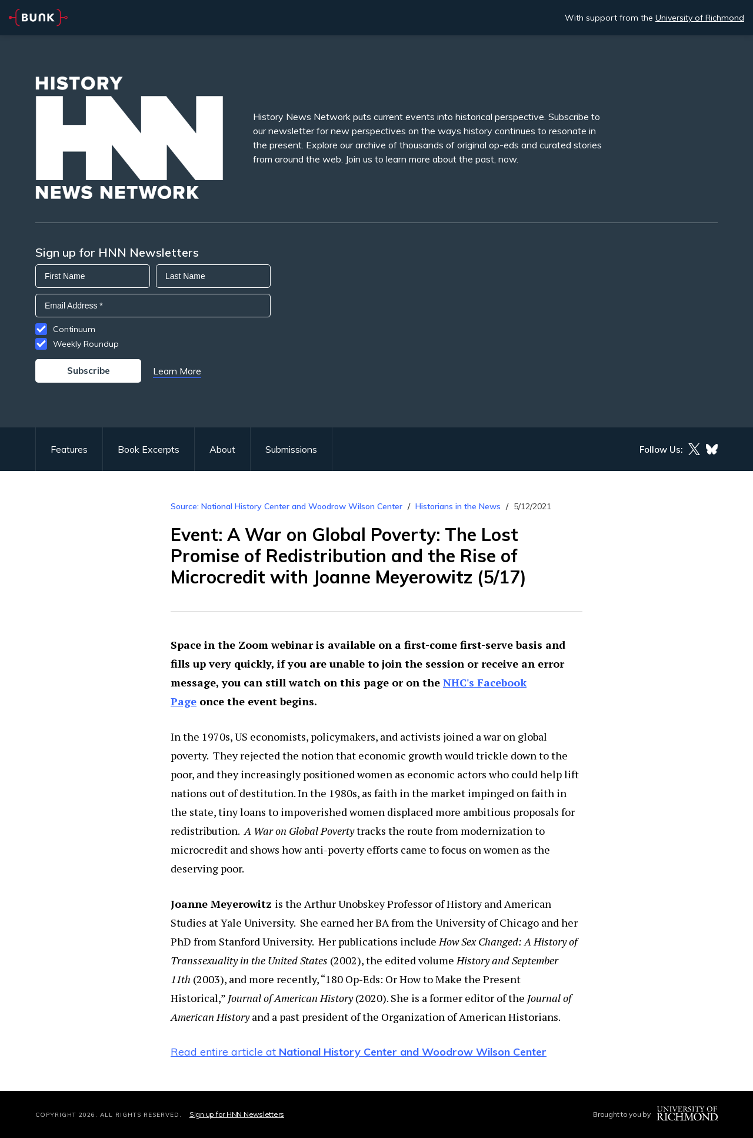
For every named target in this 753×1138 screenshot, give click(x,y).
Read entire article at (359, 1052)
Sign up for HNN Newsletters (236, 1114)
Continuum (74, 329)
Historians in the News (458, 506)
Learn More (177, 371)
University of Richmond (699, 17)
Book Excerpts (148, 449)
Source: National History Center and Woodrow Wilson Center (286, 506)
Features (69, 449)
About (222, 449)
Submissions (291, 449)
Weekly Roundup (86, 344)
